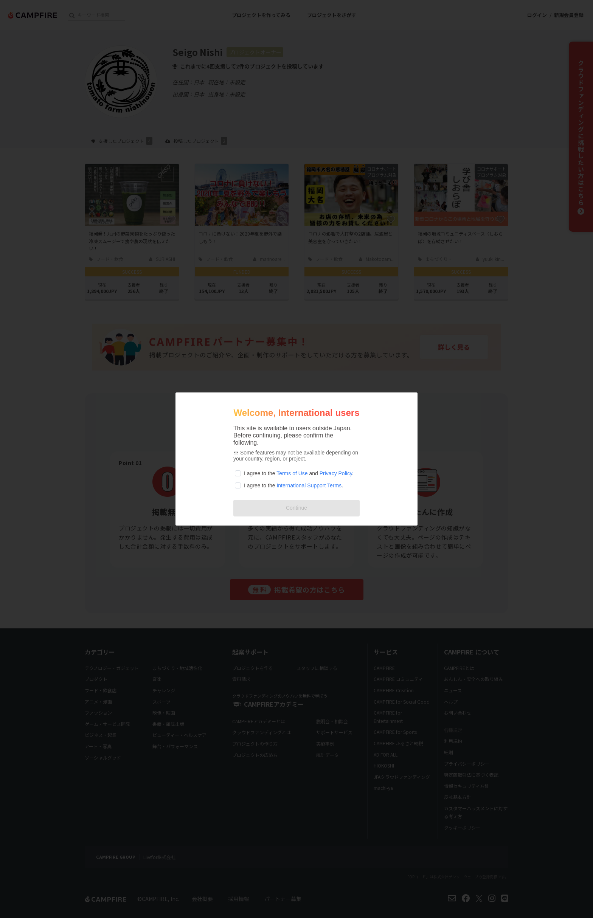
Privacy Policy (336, 473)
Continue (296, 508)
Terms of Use (291, 473)
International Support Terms (309, 485)
